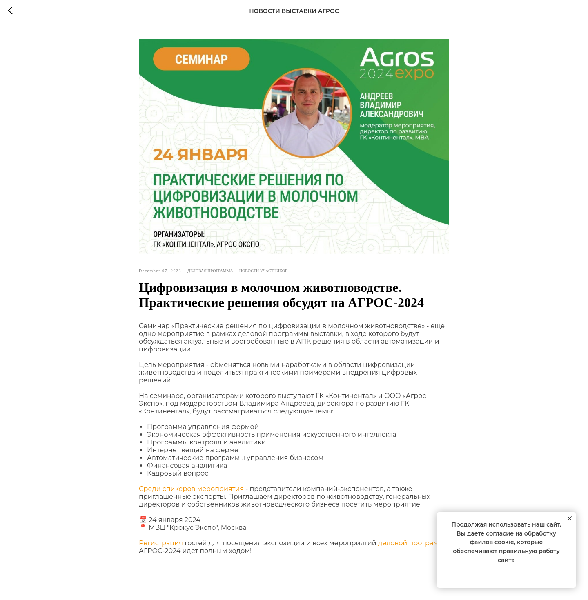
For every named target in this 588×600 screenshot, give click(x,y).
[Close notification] (570, 518)
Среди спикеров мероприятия (191, 489)
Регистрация (161, 543)
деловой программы (413, 543)
